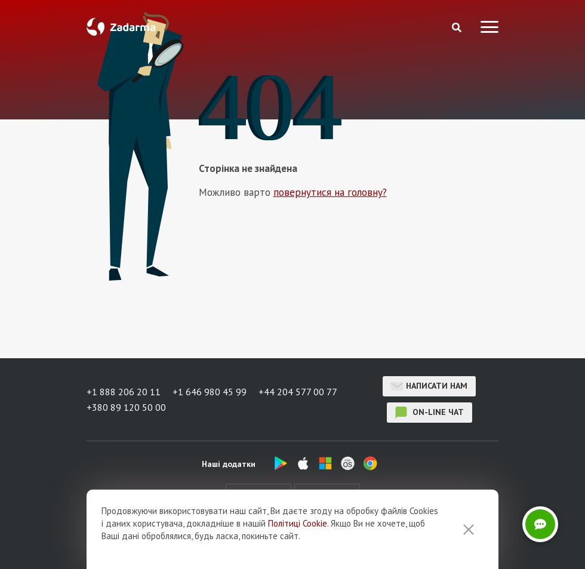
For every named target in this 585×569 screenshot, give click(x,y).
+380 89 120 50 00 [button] (126, 407)
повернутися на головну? (330, 192)
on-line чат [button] (429, 413)
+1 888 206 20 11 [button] (124, 392)
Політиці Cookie (297, 523)
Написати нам (429, 386)
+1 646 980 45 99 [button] (210, 392)
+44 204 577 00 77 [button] (297, 392)
